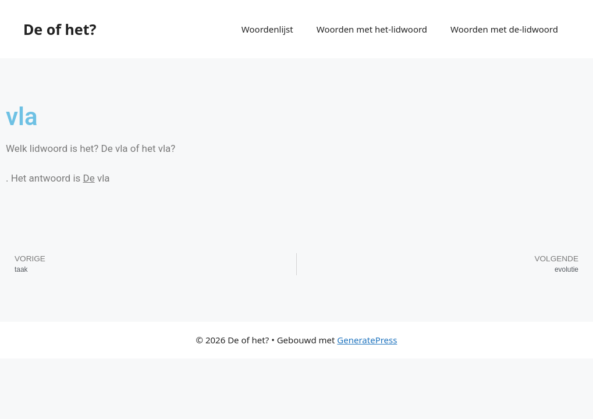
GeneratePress (367, 340)
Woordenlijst (267, 29)
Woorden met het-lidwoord (372, 29)
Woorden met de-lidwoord (504, 29)
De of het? (59, 29)
